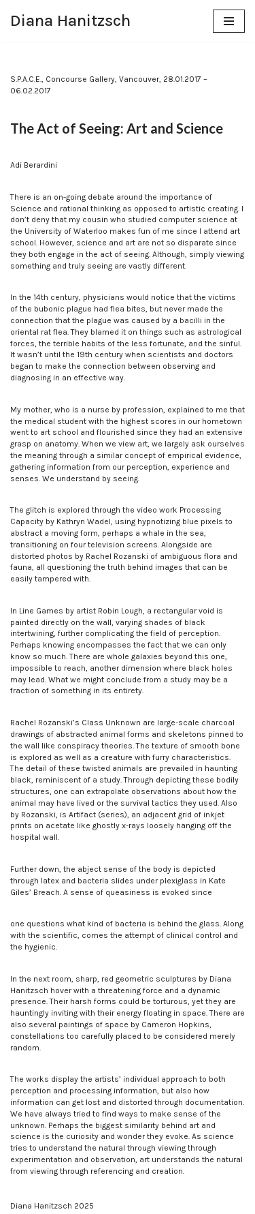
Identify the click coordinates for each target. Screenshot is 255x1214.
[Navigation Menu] (229, 21)
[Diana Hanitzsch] (70, 21)
